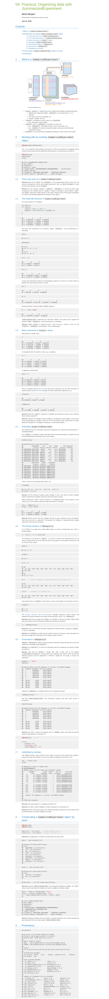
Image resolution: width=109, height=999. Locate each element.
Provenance (27, 53)
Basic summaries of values (39, 40)
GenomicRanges (46, 614)
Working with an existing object (42, 34)
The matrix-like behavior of (44, 38)
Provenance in (37, 46)
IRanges (27, 614)
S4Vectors (34, 614)
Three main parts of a (42, 36)
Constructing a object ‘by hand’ (42, 51)
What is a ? (35, 31)
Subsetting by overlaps (34, 48)
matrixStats (39, 390)
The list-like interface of (39, 44)
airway (26, 149)
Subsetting (39, 42)
